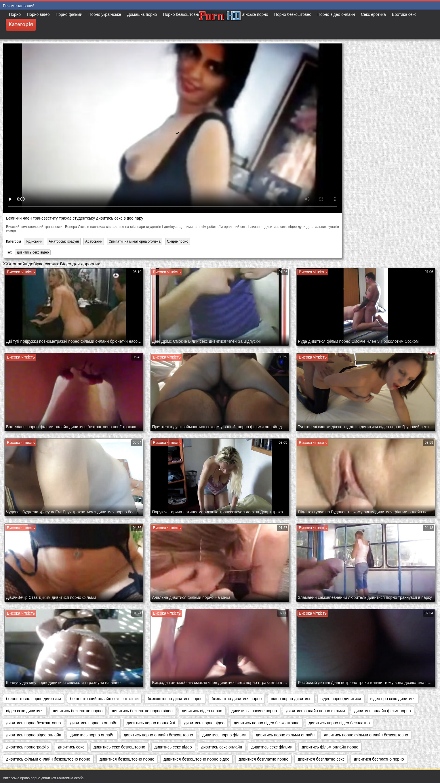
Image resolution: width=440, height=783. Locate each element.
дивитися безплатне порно (263, 759)
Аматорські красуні (64, 241)
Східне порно (177, 241)
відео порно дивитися (341, 698)
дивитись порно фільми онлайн (285, 735)
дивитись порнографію (27, 747)
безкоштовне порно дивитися (33, 698)
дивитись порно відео (204, 723)
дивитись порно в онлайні (151, 723)
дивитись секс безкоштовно (119, 747)
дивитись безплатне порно (77, 710)
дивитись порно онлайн (92, 735)
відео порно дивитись (291, 698)
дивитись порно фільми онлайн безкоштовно (366, 735)
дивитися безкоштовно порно (127, 759)
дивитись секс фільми (271, 747)
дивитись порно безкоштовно (33, 723)
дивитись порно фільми (224, 735)
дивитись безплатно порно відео (142, 710)
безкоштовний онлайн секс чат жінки (104, 698)
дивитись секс (71, 747)
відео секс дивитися (24, 710)
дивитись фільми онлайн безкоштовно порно (48, 759)
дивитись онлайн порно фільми (315, 710)
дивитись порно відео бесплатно (339, 723)
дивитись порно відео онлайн (33, 735)
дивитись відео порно (202, 710)
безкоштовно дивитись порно (175, 698)
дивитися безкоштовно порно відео (196, 759)
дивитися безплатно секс (321, 759)
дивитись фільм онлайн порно (330, 747)
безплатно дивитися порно (237, 698)
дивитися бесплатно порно (379, 759)
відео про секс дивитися (393, 698)
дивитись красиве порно (254, 710)
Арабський (93, 241)
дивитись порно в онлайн (93, 723)
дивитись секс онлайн (221, 747)
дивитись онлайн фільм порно (382, 710)
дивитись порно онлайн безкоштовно (158, 735)
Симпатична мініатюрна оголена (134, 241)
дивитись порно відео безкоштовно (266, 723)
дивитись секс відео (33, 252)
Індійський (34, 241)
